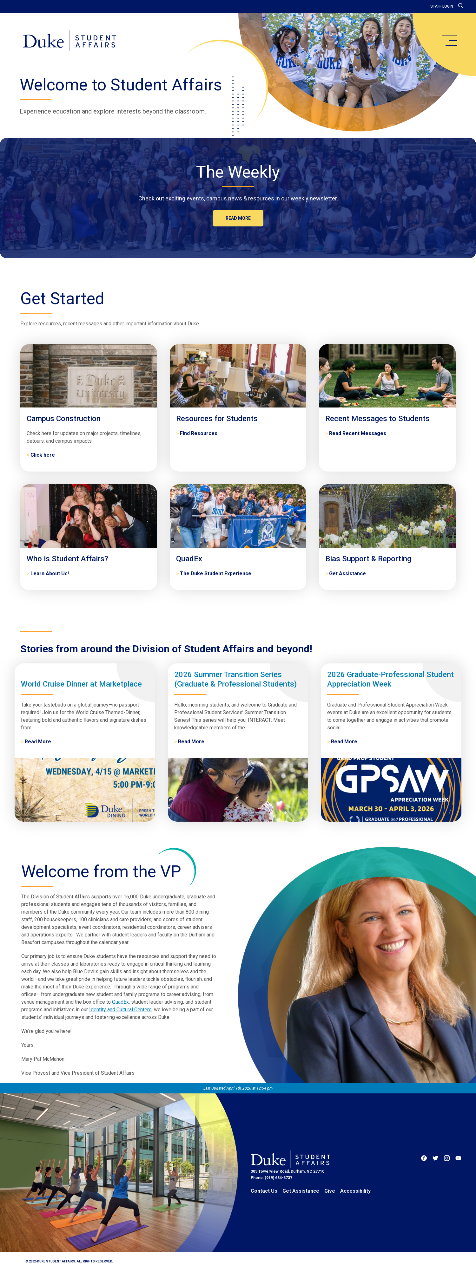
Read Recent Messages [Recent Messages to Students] (357, 433)
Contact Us (264, 1191)
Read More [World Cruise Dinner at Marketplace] (38, 742)
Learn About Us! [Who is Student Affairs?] (49, 573)
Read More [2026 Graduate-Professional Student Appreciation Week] (344, 742)
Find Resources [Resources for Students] (198, 433)
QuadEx (120, 1002)
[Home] (69, 41)
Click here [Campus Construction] (42, 455)
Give (329, 1191)
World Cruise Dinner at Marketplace (81, 684)
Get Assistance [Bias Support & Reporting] (347, 573)
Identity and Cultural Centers (120, 1010)
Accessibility (355, 1191)
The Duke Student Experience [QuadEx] (215, 573)
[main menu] (449, 41)
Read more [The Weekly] (238, 218)
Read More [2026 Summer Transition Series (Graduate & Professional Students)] (191, 742)
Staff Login (441, 6)
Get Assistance (300, 1191)
